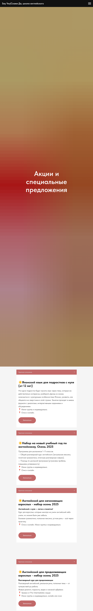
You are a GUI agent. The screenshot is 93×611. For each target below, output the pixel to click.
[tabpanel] (46, 401)
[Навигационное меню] (89, 4)
